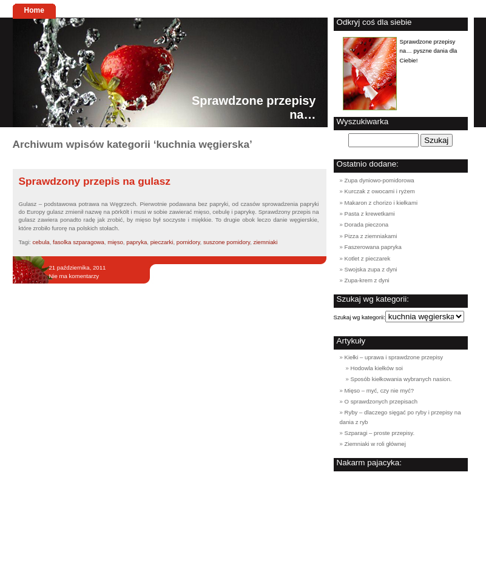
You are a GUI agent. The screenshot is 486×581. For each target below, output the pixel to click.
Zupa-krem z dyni (367, 280)
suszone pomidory (226, 242)
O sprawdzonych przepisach (381, 401)
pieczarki (162, 242)
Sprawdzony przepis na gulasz (94, 181)
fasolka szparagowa (78, 242)
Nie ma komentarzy (74, 276)
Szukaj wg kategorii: (359, 317)
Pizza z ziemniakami (371, 236)
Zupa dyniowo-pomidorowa (379, 180)
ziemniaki (265, 242)
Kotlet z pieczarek (368, 258)
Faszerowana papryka (373, 247)
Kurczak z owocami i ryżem (380, 191)
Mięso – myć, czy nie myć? (379, 390)
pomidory (188, 242)
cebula (40, 242)
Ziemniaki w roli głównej (375, 443)
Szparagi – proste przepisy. (380, 433)
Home (34, 10)
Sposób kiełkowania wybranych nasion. (401, 379)
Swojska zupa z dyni (371, 269)
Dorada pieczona (367, 224)
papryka (136, 242)
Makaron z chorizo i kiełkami (381, 202)
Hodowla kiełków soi (377, 368)
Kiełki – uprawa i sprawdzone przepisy (394, 357)
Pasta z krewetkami (370, 213)
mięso (115, 242)
